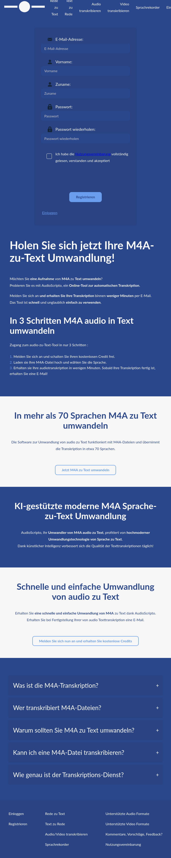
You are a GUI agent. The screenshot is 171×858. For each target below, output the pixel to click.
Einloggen (49, 213)
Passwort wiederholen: (75, 129)
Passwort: (64, 106)
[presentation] (75, 177)
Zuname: (63, 84)
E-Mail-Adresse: (69, 39)
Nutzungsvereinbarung (93, 154)
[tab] (85, 685)
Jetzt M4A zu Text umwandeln (85, 470)
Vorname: (63, 61)
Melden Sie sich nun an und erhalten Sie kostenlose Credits (85, 641)
